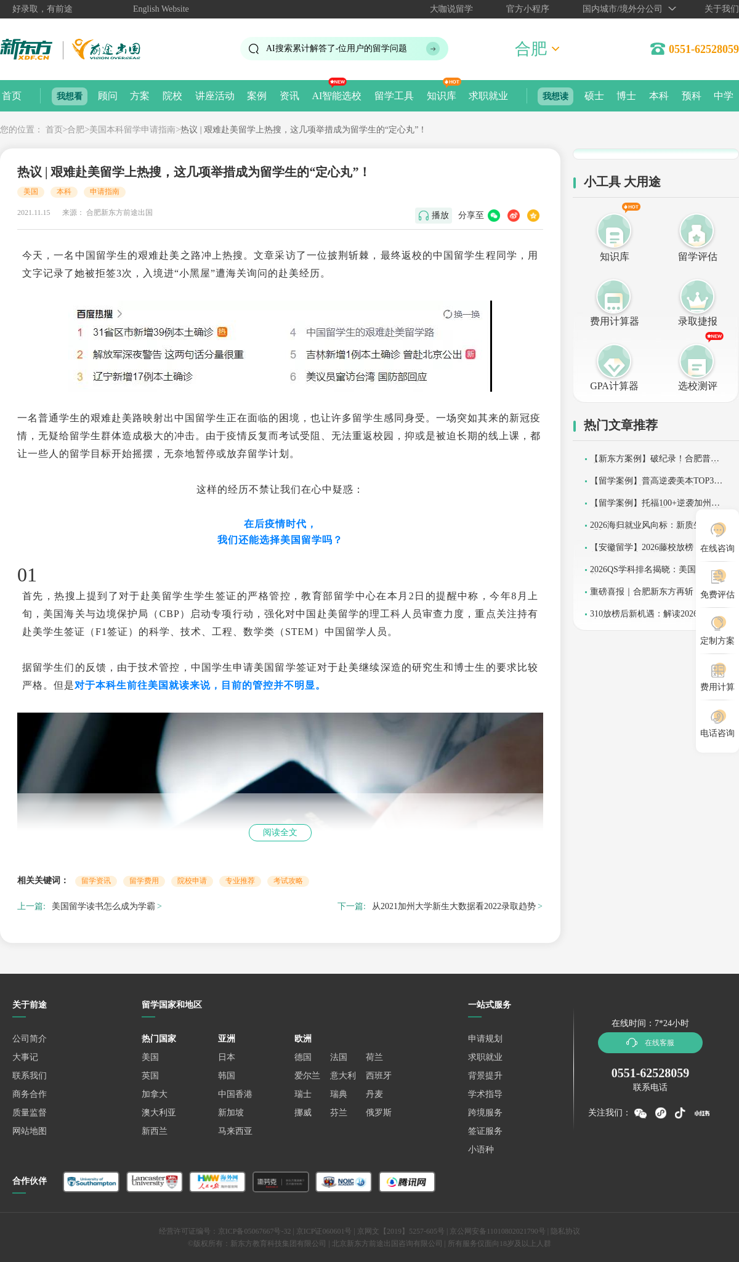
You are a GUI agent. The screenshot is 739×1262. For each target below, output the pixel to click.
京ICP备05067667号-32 (254, 1231)
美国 (30, 191)
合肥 (75, 129)
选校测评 (697, 386)
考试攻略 (288, 880)
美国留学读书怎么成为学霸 (103, 906)
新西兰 (155, 1131)
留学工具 (394, 96)
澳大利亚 (159, 1112)
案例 (257, 96)
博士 (626, 96)
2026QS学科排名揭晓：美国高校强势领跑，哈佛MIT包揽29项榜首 (656, 574)
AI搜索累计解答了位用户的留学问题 (336, 48)
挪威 (303, 1112)
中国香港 (235, 1094)
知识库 (441, 96)
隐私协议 (565, 1231)
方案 (140, 96)
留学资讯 (96, 880)
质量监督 (29, 1112)
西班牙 (379, 1075)
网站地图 (29, 1131)
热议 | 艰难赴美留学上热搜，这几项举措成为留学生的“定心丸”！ (303, 129)
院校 (172, 96)
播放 (440, 215)
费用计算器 (614, 321)
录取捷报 (697, 321)
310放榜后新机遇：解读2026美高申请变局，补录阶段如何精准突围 (657, 618)
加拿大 (155, 1094)
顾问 (108, 96)
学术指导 (485, 1094)
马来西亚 (235, 1131)
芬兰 (338, 1112)
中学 (723, 96)
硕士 (594, 96)
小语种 (481, 1149)
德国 (303, 1057)
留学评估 (697, 256)
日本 (226, 1057)
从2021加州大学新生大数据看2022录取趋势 (454, 906)
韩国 (226, 1075)
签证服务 (485, 1131)
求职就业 (488, 96)
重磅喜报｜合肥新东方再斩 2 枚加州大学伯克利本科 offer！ (654, 596)
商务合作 (29, 1094)
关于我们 (722, 9)
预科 (691, 96)
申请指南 (104, 191)
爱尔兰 (307, 1075)
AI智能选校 (336, 96)
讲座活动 (215, 96)
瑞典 (338, 1094)
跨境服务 (485, 1112)
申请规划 (485, 1038)
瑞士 (303, 1094)
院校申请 (192, 880)
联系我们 (29, 1075)
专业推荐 (240, 880)
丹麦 (374, 1094)
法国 (338, 1057)
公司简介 (29, 1038)
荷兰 (374, 1057)
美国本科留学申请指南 (132, 129)
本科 (659, 96)
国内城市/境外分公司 (623, 9)
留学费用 (144, 880)
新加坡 (231, 1112)
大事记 (25, 1057)
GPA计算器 (614, 386)
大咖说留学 (451, 9)
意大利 (343, 1075)
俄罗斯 (379, 1112)
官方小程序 (527, 9)
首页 (12, 96)
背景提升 (485, 1075)
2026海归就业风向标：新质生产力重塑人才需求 (654, 529)
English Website (161, 9)
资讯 (289, 96)
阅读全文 (280, 832)
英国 (150, 1075)
